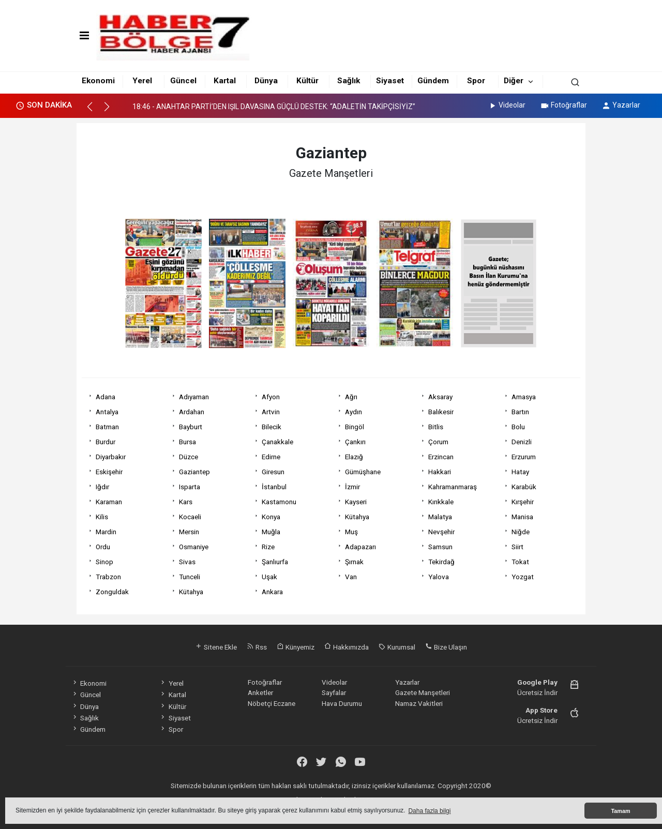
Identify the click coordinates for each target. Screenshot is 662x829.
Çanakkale (277, 442)
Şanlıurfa (275, 561)
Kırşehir (522, 502)
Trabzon (108, 576)
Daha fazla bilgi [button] (429, 811)
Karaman (109, 502)
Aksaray (440, 397)
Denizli (521, 442)
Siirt (517, 546)
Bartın (520, 412)
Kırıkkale (441, 502)
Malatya (440, 517)
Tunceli (189, 576)
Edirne (271, 457)
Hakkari (439, 472)
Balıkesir (441, 412)
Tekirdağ (441, 561)
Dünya (266, 80)
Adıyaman (194, 397)
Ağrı (351, 397)
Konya (271, 517)
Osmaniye (193, 546)
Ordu (103, 546)
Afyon (271, 397)
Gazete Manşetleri (422, 692)
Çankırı (355, 442)
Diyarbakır (111, 457)
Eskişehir (109, 472)
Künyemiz (295, 647)
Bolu (518, 427)
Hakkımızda (346, 647)
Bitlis (435, 427)
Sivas (187, 561)
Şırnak (354, 561)
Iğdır (102, 487)
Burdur (105, 442)
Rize (268, 546)
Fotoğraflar (563, 105)
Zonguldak (112, 591)
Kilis (102, 517)
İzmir (352, 487)
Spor (476, 80)
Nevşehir (441, 531)
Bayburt (190, 427)
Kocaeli (190, 517)
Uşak (269, 576)
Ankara (272, 591)
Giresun (273, 472)
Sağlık (348, 80)
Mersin (189, 531)
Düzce (188, 457)
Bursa (187, 442)
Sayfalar (334, 692)
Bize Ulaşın (446, 647)
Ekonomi (98, 80)
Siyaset (390, 80)
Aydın (353, 412)
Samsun (440, 546)
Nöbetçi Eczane (271, 703)
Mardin (106, 531)
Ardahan (191, 412)
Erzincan (441, 457)
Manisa (522, 517)
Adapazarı (360, 546)
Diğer (513, 80)
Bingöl (354, 427)
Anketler (260, 692)
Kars (185, 502)
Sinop (104, 561)
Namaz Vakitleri (419, 703)
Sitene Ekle (216, 647)
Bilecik (271, 427)
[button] (94, 111)
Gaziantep (194, 472)
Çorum (438, 442)
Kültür (307, 80)
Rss (257, 647)
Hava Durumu (342, 703)
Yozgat (522, 576)
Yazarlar (620, 105)
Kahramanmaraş (452, 487)
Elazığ (354, 457)
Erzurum (523, 457)
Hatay (520, 472)
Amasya (523, 397)
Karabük (523, 487)
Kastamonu (279, 502)
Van (351, 576)
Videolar (506, 105)
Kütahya (357, 517)
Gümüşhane (363, 472)
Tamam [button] (620, 811)
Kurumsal (397, 647)
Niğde (520, 531)
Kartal (225, 80)
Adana (105, 397)
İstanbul (274, 487)
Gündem (433, 80)
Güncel (183, 80)
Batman (107, 427)
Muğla (271, 531)
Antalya (107, 412)
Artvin (271, 412)
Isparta (189, 487)
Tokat (520, 561)
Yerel (142, 80)
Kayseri (356, 502)
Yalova (438, 576)
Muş (351, 531)
